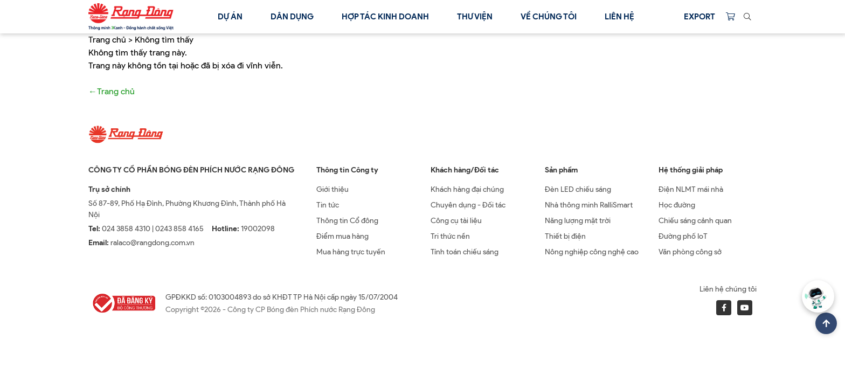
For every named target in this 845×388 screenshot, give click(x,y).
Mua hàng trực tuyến (350, 252)
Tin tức (327, 205)
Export (699, 17)
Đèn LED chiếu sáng (578, 189)
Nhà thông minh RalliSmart (589, 205)
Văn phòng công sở (690, 252)
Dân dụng (292, 17)
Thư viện (475, 17)
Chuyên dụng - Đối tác (468, 205)
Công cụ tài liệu (456, 220)
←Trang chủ (111, 91)
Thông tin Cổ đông (347, 220)
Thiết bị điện (565, 236)
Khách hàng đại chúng (467, 189)
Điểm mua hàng (342, 236)
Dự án (230, 17)
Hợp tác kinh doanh (385, 17)
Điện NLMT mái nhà (691, 189)
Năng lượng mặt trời (578, 220)
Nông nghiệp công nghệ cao (592, 252)
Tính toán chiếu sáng (464, 252)
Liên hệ (619, 17)
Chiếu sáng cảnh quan (695, 220)
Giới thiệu (332, 189)
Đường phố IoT (683, 236)
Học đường (677, 205)
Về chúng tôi (549, 17)
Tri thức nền (450, 236)
